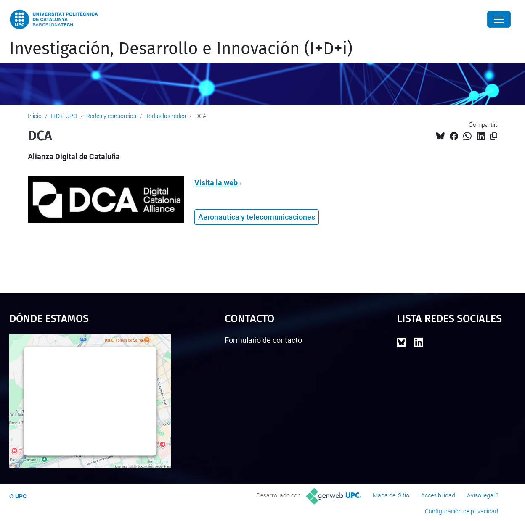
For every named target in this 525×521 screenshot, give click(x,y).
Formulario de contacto (263, 340)
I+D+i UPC (64, 116)
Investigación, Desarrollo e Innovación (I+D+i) (181, 49)
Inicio (35, 116)
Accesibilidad (438, 495)
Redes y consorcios (111, 116)
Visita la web (216, 182)
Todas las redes (166, 116)
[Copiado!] (493, 136)
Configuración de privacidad (461, 511)
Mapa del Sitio (391, 495)
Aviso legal (481, 495)
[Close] (499, 19)
